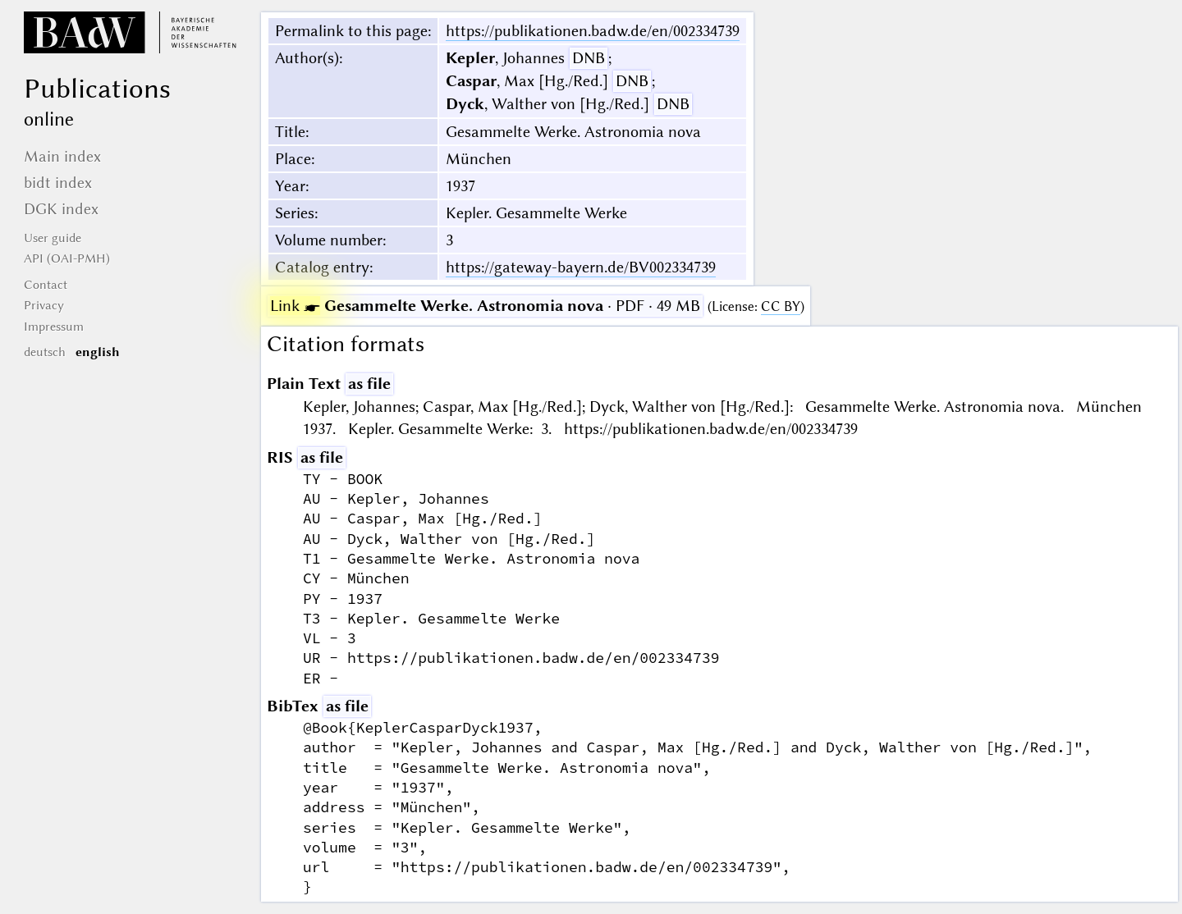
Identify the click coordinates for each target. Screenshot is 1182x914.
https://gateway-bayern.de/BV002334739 (581, 267)
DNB (588, 57)
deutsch (45, 352)
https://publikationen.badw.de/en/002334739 (593, 30)
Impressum (54, 326)
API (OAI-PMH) (67, 258)
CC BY (780, 306)
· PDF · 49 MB (485, 305)
